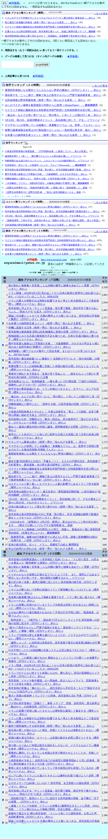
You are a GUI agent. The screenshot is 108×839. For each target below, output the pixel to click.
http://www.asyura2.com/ (54, 259)
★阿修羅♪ (14, 3)
